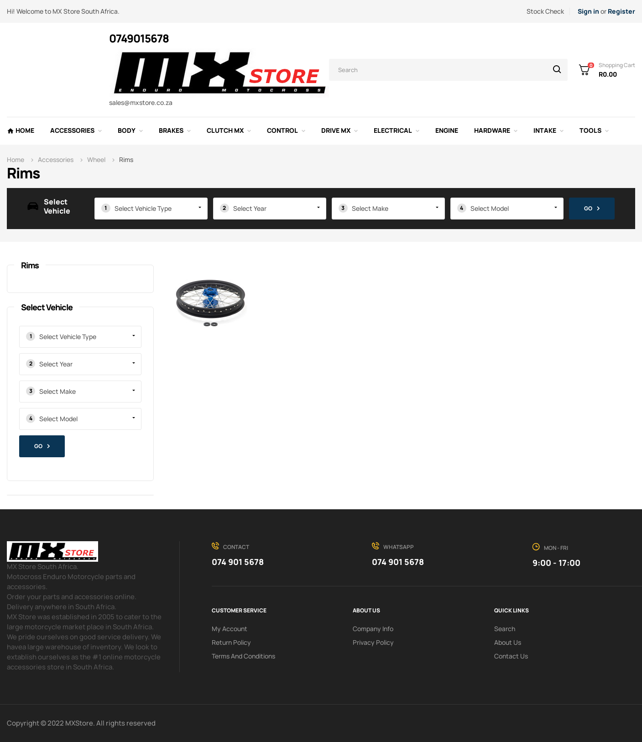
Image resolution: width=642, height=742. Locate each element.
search (504, 628)
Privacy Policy (373, 642)
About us (507, 642)
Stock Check (545, 11)
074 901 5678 (238, 561)
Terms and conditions (243, 656)
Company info (373, 628)
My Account (229, 628)
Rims (30, 265)
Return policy (231, 642)
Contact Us (511, 656)
